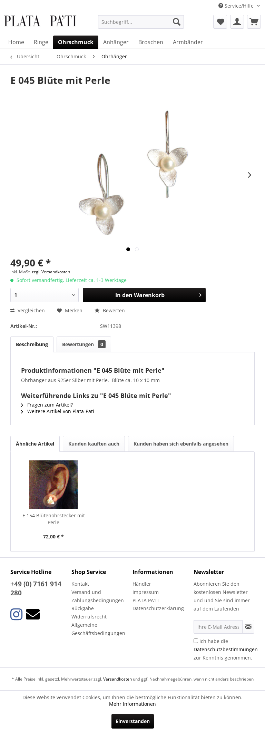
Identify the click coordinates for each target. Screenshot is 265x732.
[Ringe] (41, 42)
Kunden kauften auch (93, 443)
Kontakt (80, 583)
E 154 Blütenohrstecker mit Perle (53, 519)
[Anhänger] (116, 42)
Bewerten (110, 310)
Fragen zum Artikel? (47, 404)
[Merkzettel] (220, 22)
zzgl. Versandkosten (51, 272)
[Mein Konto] (237, 22)
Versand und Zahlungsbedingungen (97, 596)
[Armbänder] (188, 42)
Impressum (145, 592)
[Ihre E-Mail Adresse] (218, 627)
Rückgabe (82, 608)
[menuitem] (141, 22)
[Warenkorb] (254, 22)
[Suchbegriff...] (141, 22)
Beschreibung (32, 344)
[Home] (16, 42)
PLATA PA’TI (145, 600)
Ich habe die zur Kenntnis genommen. (226, 649)
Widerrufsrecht (89, 616)
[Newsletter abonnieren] (248, 627)
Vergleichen (27, 310)
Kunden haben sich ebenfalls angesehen (181, 443)
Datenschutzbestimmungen (226, 649)
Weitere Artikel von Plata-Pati (57, 411)
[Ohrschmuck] (75, 42)
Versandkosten (117, 679)
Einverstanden (133, 721)
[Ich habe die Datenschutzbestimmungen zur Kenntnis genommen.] (196, 640)
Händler (141, 583)
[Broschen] (151, 42)
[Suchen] (176, 22)
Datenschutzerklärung (158, 608)
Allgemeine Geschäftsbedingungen (98, 629)
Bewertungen (84, 344)
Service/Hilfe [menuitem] (236, 5)
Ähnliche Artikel (35, 443)
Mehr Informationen (132, 704)
